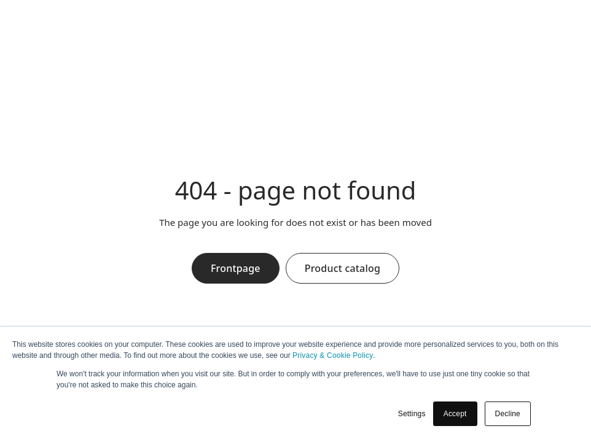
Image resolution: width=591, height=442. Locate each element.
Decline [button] (507, 413)
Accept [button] (455, 413)
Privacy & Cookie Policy (332, 355)
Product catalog (342, 268)
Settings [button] (412, 413)
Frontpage (235, 268)
